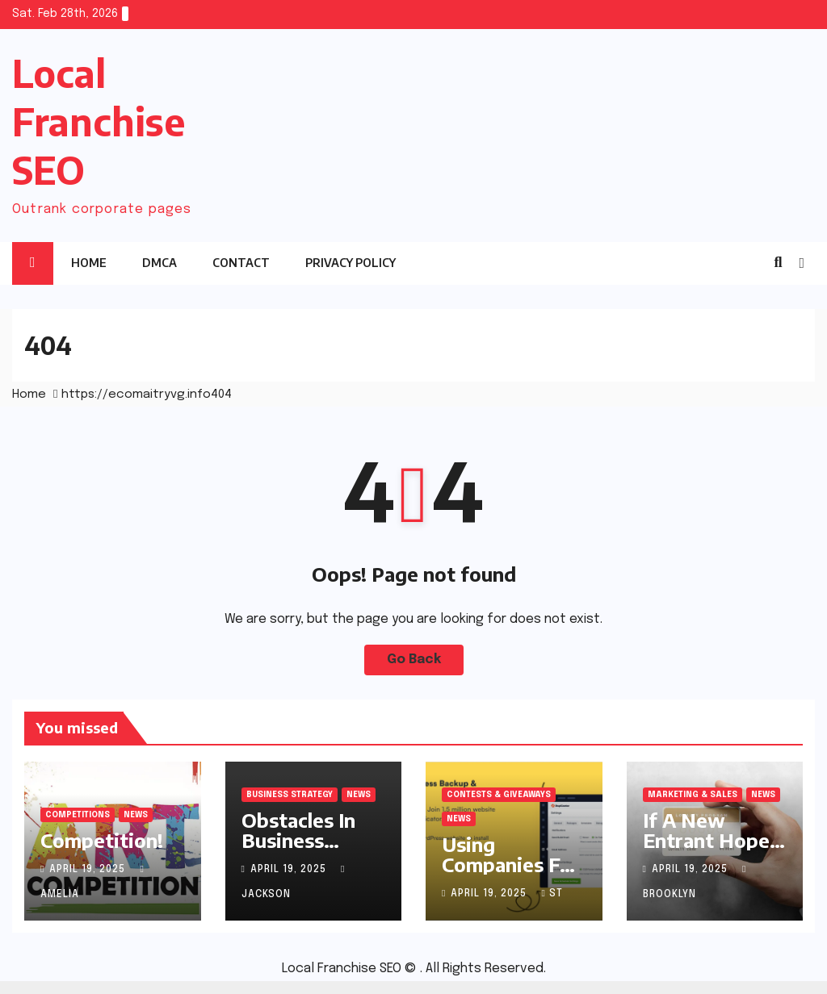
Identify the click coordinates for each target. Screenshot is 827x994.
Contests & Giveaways (499, 795)
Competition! (101, 840)
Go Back (414, 659)
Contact (241, 262)
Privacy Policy (350, 262)
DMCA (159, 262)
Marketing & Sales (692, 795)
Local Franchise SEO (98, 121)
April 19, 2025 (88, 870)
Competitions (77, 815)
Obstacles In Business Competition (300, 840)
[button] (778, 263)
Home (89, 262)
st (551, 894)
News (136, 815)
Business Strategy (289, 795)
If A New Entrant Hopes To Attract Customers (711, 850)
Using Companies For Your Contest (511, 864)
